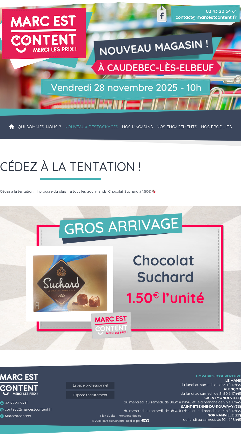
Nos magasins (137, 126)
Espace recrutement (90, 395)
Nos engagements (177, 126)
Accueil (11, 126)
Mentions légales (130, 415)
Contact (122, 155)
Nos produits (216, 126)
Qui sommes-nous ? (39, 126)
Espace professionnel (90, 385)
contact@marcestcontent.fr (28, 409)
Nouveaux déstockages (91, 126)
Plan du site (107, 415)
